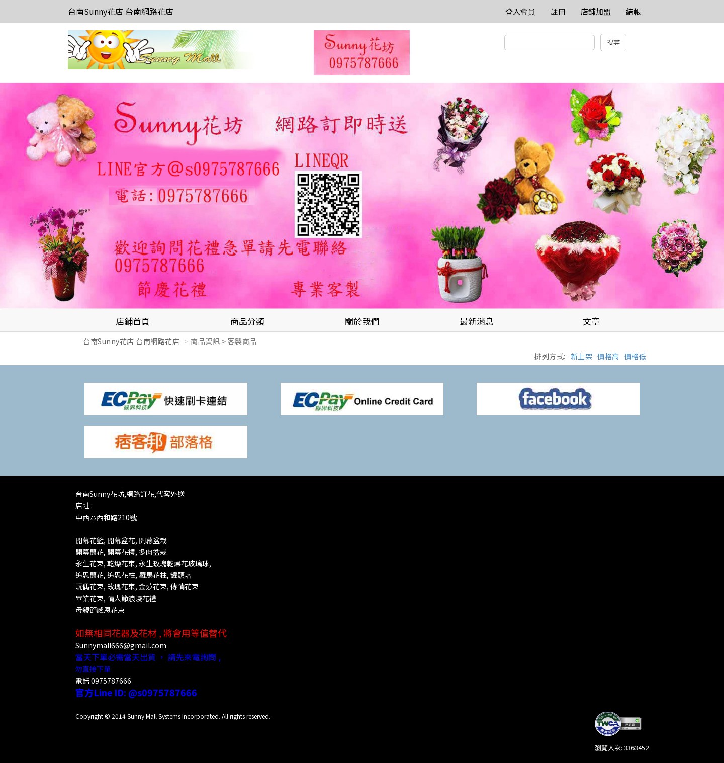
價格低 (635, 356)
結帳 (633, 11)
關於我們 (362, 321)
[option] (362, 196)
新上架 (582, 356)
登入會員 (520, 11)
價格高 (608, 356)
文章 (591, 321)
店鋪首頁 (133, 321)
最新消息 (477, 321)
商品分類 (247, 321)
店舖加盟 (596, 11)
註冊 (558, 11)
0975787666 (111, 680)
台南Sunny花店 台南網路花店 (120, 11)
